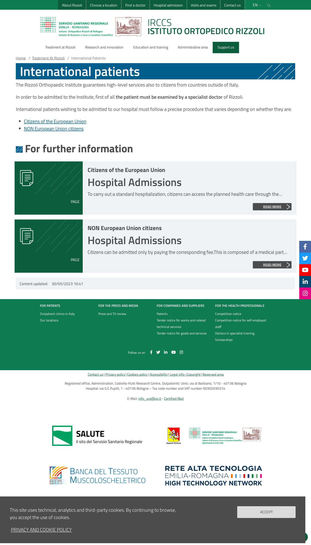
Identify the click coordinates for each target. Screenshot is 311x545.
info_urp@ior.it (149, 398)
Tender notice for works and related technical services (181, 323)
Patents (162, 313)
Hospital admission (168, 5)
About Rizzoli (72, 5)
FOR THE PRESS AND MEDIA (118, 305)
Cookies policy (137, 374)
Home (21, 58)
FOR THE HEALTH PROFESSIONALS (239, 305)
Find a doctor (135, 5)
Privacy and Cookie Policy (41, 533)
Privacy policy (115, 374)
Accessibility (159, 374)
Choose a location (103, 5)
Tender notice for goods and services (182, 333)
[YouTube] (305, 269)
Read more (272, 206)
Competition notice (228, 313)
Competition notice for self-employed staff (240, 323)
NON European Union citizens (54, 128)
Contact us (232, 5)
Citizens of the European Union (55, 121)
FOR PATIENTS (50, 305)
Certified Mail (174, 398)
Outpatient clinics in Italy (57, 313)
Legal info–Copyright (185, 374)
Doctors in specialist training (234, 333)
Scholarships (224, 339)
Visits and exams (203, 5)
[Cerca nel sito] (269, 5)
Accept (266, 515)
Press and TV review (112, 313)
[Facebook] (305, 246)
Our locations (49, 320)
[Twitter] (305, 258)
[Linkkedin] (305, 281)
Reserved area (213, 374)
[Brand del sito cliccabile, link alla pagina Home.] (155, 26)
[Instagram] (305, 293)
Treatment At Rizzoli (48, 58)
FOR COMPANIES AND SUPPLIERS (180, 305)
